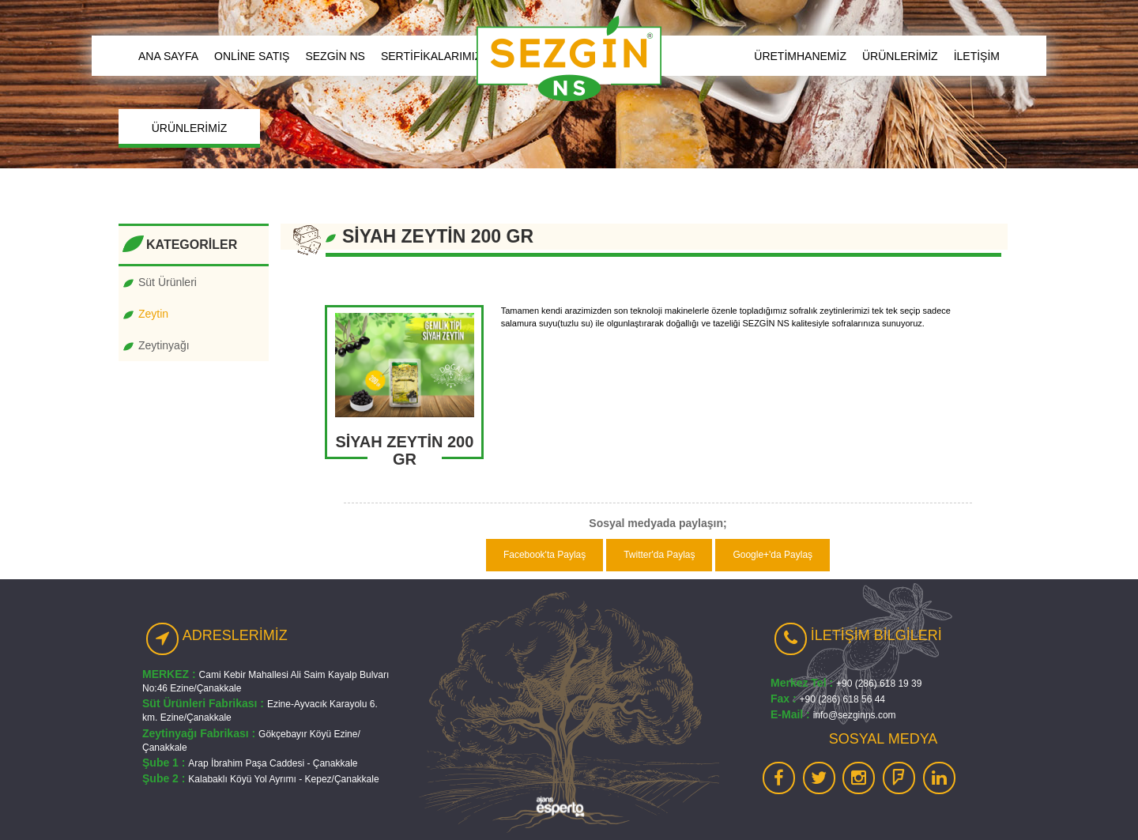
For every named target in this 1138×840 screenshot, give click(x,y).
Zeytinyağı (164, 345)
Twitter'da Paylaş (659, 554)
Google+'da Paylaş (772, 554)
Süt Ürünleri (167, 282)
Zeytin (153, 313)
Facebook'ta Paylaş (544, 554)
